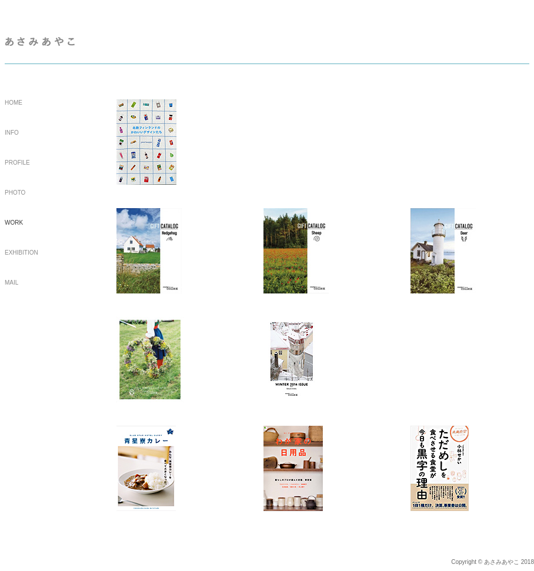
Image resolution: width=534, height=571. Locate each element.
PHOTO (15, 192)
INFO (12, 132)
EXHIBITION (21, 252)
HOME (13, 102)
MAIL (11, 282)
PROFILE (17, 162)
